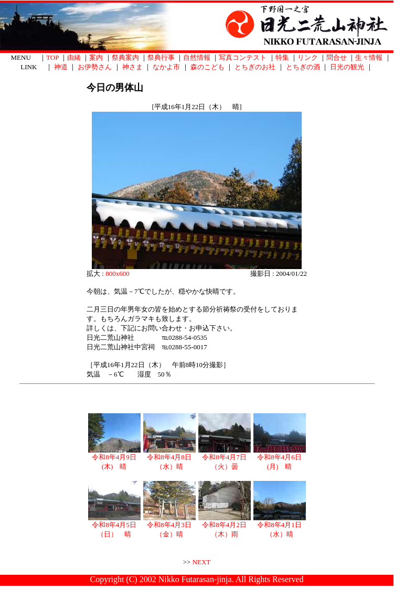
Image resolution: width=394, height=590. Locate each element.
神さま (132, 67)
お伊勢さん (95, 67)
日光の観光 (347, 67)
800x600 (117, 273)
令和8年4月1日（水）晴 (279, 526)
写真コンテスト (243, 57)
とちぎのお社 (255, 67)
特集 (282, 57)
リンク (307, 57)
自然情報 (196, 57)
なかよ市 (166, 67)
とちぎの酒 (303, 67)
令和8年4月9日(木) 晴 (114, 458)
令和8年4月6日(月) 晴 (279, 458)
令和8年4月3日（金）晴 (169, 526)
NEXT (202, 562)
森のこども (207, 67)
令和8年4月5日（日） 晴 (114, 526)
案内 (96, 57)
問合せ (336, 57)
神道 (61, 67)
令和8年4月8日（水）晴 (169, 458)
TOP (52, 57)
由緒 (74, 57)
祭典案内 (125, 57)
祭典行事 (161, 57)
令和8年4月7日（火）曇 (224, 458)
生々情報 (368, 57)
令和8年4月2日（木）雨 (224, 526)
